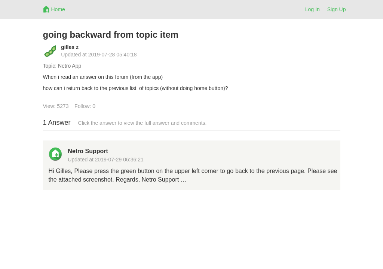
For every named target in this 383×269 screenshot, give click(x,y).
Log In (312, 9)
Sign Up (336, 9)
